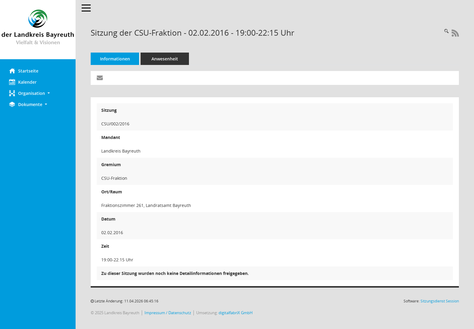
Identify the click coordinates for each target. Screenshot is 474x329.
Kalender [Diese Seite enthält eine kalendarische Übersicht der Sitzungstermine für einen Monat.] (23, 82)
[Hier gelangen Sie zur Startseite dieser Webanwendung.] (38, 29)
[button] (38, 93)
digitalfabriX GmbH (236, 312)
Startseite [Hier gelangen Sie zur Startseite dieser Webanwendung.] (23, 71)
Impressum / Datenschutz (167, 312)
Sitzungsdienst (439, 301)
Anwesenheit (164, 59)
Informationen (115, 59)
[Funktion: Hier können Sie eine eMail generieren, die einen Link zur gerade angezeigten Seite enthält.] (99, 78)
